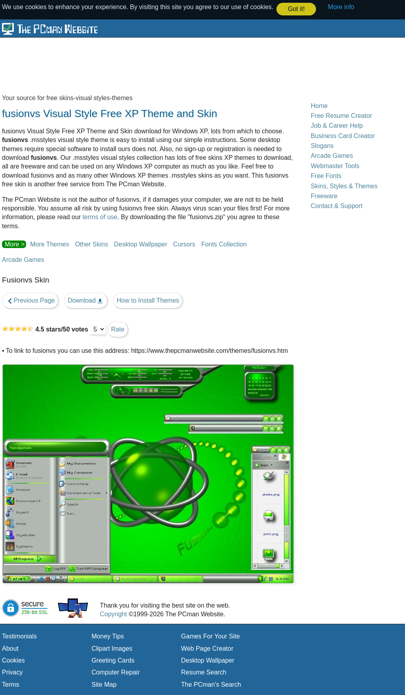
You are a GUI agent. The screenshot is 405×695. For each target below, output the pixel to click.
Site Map (103, 684)
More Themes (49, 244)
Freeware (324, 195)
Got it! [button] (296, 9)
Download (86, 300)
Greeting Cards (112, 660)
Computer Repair (115, 671)
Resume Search (204, 671)
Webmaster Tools (335, 165)
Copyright (113, 613)
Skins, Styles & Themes (344, 185)
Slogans (322, 145)
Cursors (184, 244)
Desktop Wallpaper (140, 244)
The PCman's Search (211, 684)
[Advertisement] (194, 65)
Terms (10, 684)
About (10, 648)
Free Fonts (326, 175)
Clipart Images (111, 648)
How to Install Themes (148, 300)
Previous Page (30, 300)
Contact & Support (337, 205)
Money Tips (107, 636)
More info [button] (341, 7)
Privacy (12, 671)
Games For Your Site (210, 636)
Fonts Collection (224, 244)
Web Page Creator (207, 648)
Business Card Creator (343, 135)
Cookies (13, 660)
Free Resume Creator (341, 115)
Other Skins (91, 244)
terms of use (100, 216)
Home (319, 105)
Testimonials (19, 636)
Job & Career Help (337, 125)
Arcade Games (23, 259)
